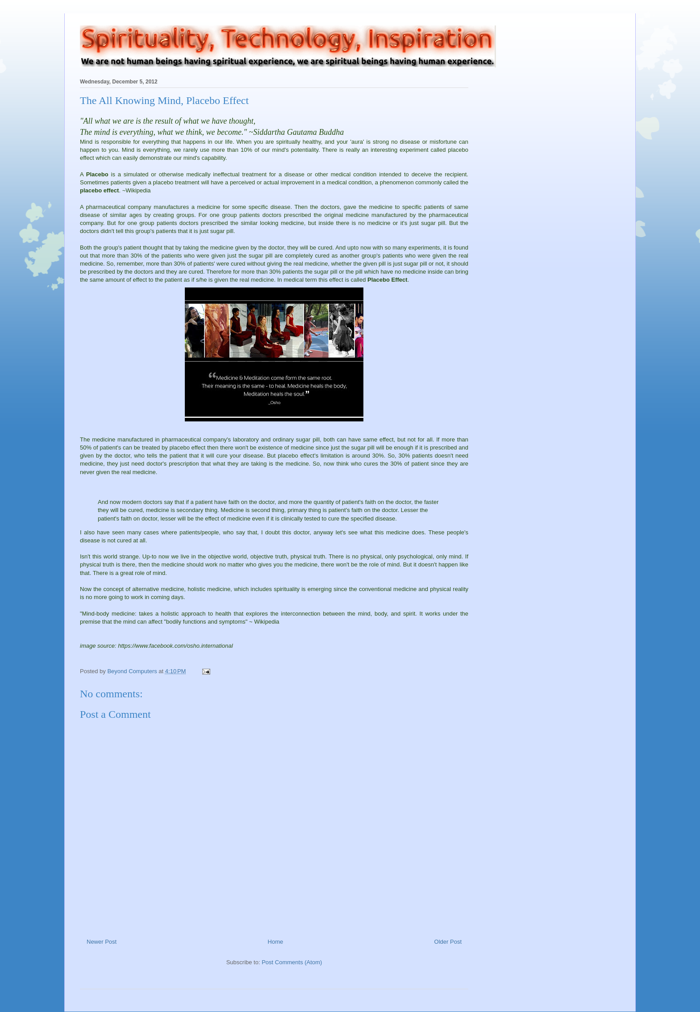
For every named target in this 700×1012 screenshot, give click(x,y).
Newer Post (102, 941)
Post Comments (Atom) (292, 962)
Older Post (448, 941)
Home (275, 941)
